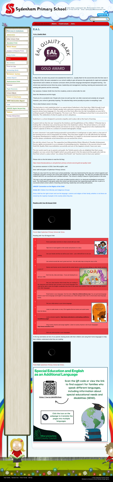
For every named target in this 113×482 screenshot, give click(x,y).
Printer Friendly (23, 477)
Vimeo (62, 232)
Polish (35, 365)
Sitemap (30, 477)
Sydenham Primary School (35, 9)
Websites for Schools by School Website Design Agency (95, 479)
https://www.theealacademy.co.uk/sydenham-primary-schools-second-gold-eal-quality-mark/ (62, 163)
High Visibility (7, 477)
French (35, 232)
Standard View (15, 477)
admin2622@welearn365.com (95, 9)
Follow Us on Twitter (103, 14)
